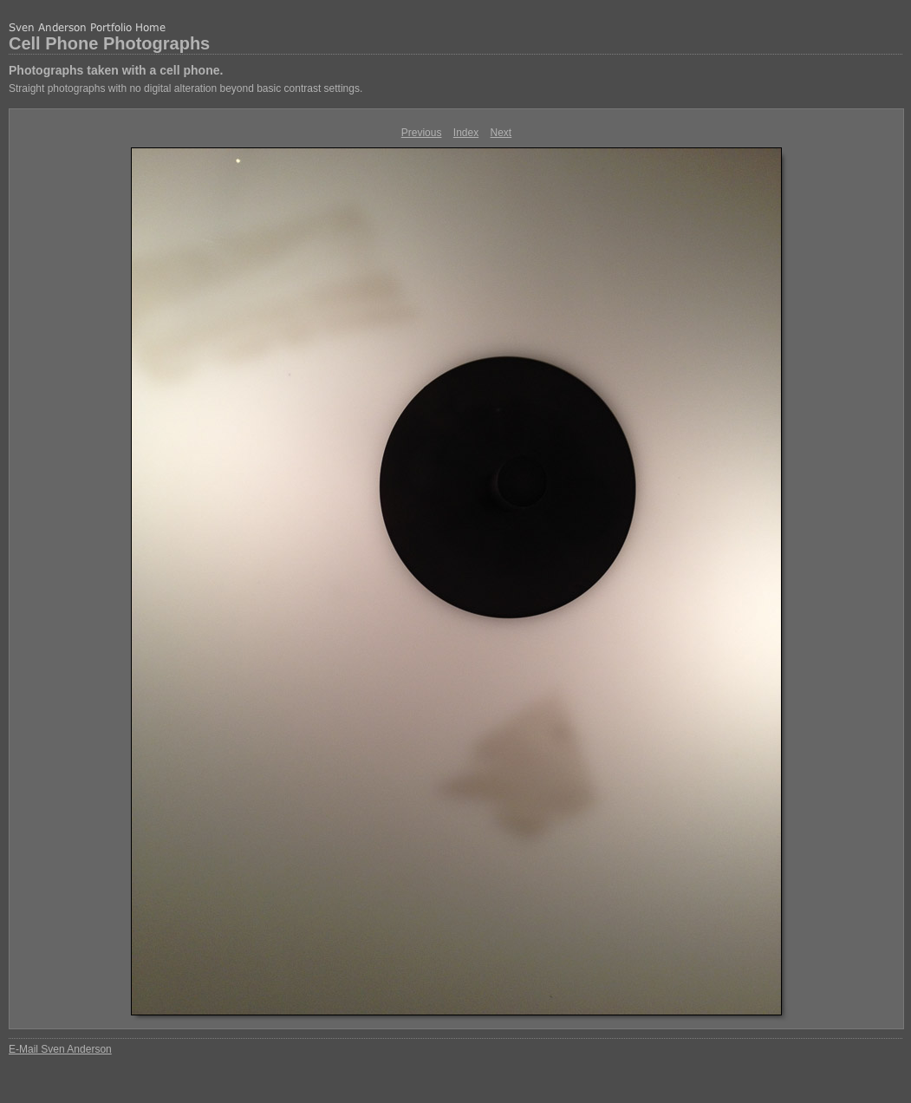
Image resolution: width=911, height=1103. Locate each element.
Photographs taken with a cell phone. (116, 70)
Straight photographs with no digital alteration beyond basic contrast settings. (185, 88)
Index (465, 133)
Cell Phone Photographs (109, 43)
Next (501, 133)
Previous (421, 133)
